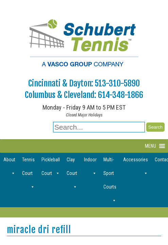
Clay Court (72, 161)
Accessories (135, 161)
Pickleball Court (50, 161)
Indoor (90, 161)
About (9, 161)
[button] (150, 146)
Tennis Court (28, 161)
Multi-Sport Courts (109, 161)
